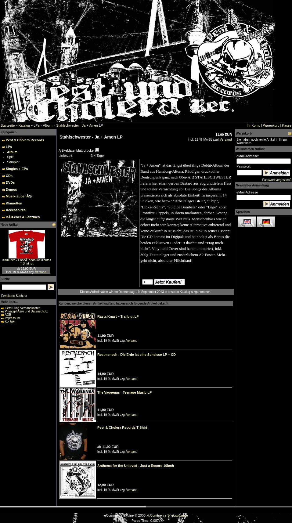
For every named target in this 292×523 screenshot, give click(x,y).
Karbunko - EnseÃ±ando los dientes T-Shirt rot (26, 261)
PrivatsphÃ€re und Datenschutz (26, 311)
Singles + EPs (17, 169)
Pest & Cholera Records (25, 140)
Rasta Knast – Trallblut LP (118, 316)
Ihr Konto (253, 125)
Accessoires (16, 210)
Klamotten (14, 203)
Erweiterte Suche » (14, 296)
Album (47, 125)
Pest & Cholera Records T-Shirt (122, 427)
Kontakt (10, 321)
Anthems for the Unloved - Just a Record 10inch (135, 465)
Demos (11, 189)
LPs (36, 125)
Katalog (24, 125)
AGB (8, 314)
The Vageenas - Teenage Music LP (124, 392)
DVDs (10, 182)
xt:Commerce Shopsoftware (167, 515)
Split (10, 157)
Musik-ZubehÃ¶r (19, 196)
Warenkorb (271, 125)
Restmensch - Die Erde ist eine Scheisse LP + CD (136, 354)
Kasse (286, 125)
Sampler (13, 162)
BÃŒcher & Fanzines (23, 217)
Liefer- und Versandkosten (23, 308)
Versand (40, 272)
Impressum (12, 318)
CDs (9, 176)
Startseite (8, 125)
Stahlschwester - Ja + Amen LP (79, 125)
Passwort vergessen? (276, 180)
